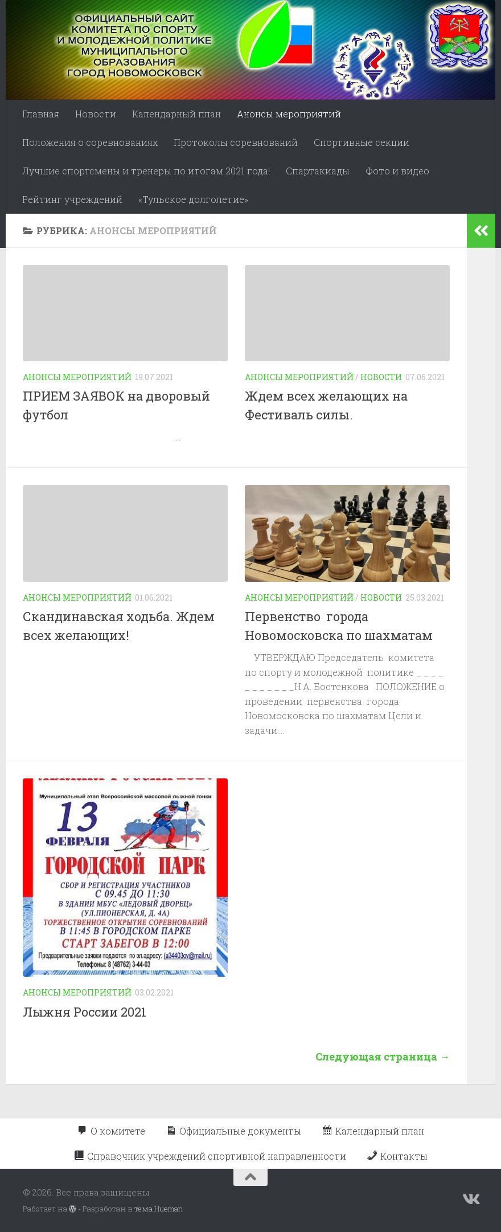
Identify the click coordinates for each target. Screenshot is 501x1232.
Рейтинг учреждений (72, 199)
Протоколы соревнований (236, 142)
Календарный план (176, 114)
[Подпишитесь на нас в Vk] (470, 1199)
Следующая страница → (382, 1056)
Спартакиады (318, 171)
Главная (40, 114)
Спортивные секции (361, 142)
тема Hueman (158, 1209)
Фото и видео (397, 171)
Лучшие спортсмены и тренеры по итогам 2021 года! (146, 171)
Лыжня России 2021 (84, 1011)
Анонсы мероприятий (289, 114)
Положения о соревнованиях (90, 142)
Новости (95, 114)
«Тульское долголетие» (193, 199)
